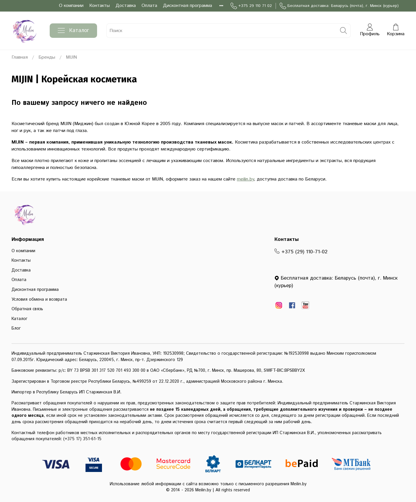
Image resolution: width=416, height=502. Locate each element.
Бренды (46, 57)
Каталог (73, 30)
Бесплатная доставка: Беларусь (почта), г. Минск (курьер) (339, 6)
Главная (20, 57)
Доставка (126, 5)
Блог (16, 328)
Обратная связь (27, 309)
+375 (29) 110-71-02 (301, 252)
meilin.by (245, 179)
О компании (71, 5)
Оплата (149, 5)
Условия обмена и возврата (39, 299)
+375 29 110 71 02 (251, 6)
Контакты (99, 5)
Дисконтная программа (187, 5)
